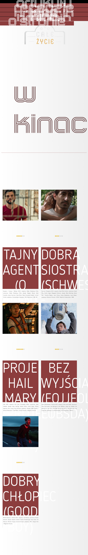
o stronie (37, 22)
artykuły (44, 4)
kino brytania (44, 18)
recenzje (44, 8)
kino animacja (44, 14)
